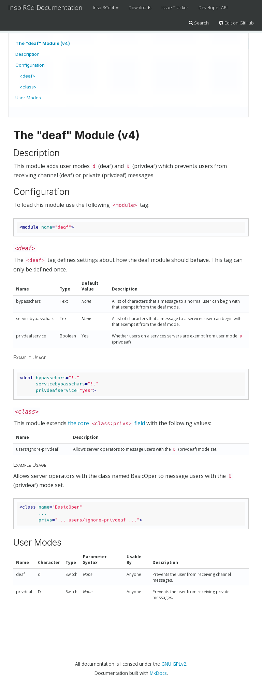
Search (199, 23)
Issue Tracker (174, 7)
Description (27, 54)
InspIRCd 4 (105, 7)
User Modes (28, 97)
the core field (106, 423)
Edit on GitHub (236, 23)
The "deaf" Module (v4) (42, 43)
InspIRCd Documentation (45, 7)
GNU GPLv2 (173, 664)
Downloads (140, 7)
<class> (28, 86)
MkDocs (158, 673)
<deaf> (27, 76)
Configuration (30, 65)
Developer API (213, 7)
